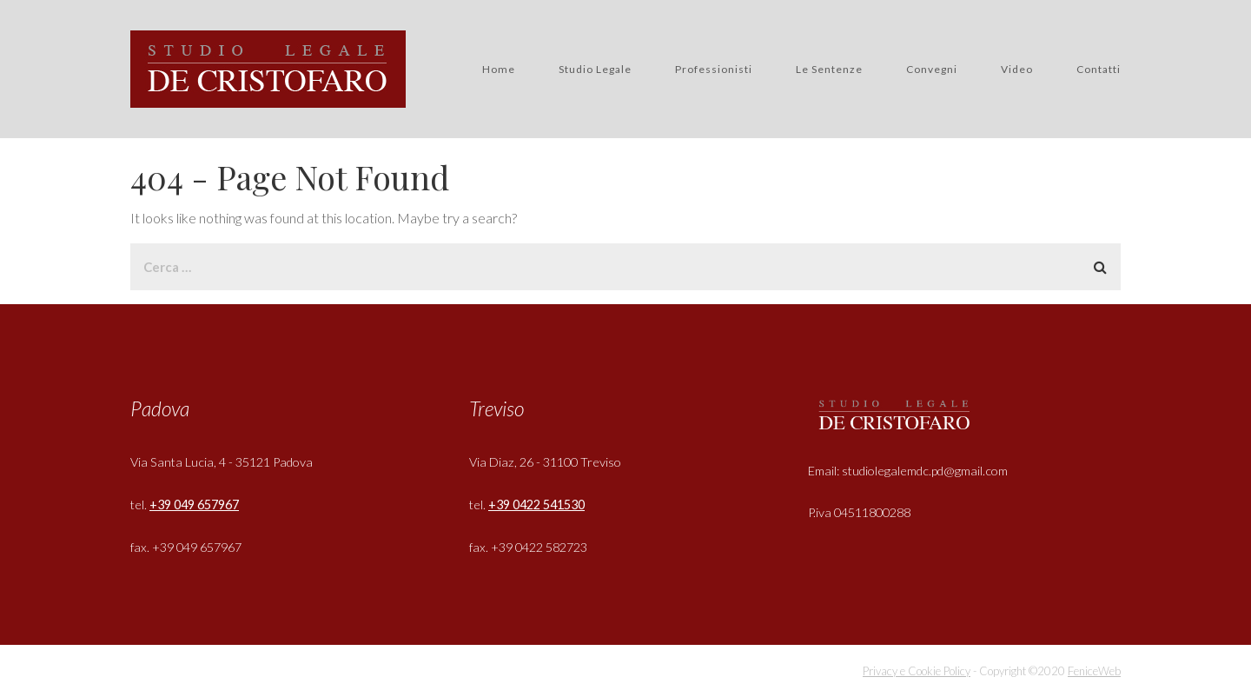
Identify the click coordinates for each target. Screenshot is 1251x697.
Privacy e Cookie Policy (916, 671)
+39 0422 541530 (536, 504)
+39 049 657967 (194, 504)
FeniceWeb (1094, 671)
